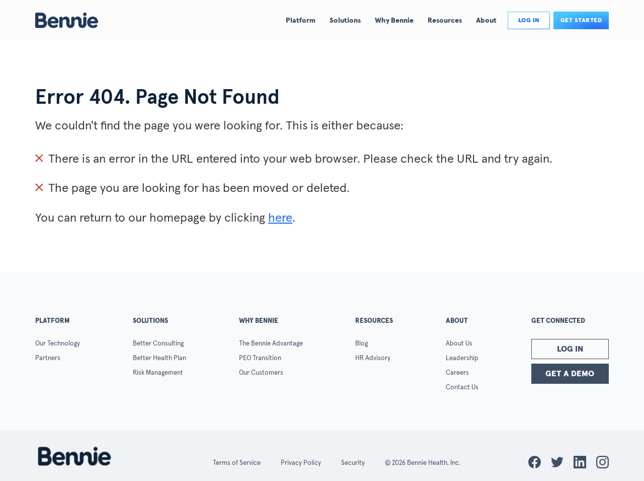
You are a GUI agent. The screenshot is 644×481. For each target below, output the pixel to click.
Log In (570, 349)
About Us (459, 343)
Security (353, 463)
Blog (361, 343)
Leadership (462, 358)
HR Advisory (372, 358)
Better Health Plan (159, 358)
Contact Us (462, 387)
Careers (457, 373)
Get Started (581, 21)
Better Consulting (158, 343)
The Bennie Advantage (271, 343)
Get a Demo (569, 374)
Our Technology (57, 343)
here (280, 218)
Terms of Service (237, 463)
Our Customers (261, 373)
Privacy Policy (301, 463)
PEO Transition (260, 358)
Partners (47, 358)
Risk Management (158, 373)
